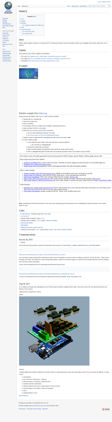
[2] (38, 220)
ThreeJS (88, 372)
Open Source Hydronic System (63, 229)
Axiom (46, 214)
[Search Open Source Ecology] (99, 6)
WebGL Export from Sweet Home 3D (32, 227)
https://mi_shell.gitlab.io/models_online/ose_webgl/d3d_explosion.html (48, 58)
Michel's (44, 130)
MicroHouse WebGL (27, 223)
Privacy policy (22, 408)
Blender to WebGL (52, 220)
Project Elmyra (25, 214)
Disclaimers (45, 408)
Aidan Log (43, 113)
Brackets (47, 372)
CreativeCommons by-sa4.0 (39, 405)
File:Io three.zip (23, 395)
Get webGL (24, 216)
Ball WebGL (24, 225)
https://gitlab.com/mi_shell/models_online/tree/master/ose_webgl (46, 56)
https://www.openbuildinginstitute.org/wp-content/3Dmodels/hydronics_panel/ (41, 254)
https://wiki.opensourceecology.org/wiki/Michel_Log (43, 61)
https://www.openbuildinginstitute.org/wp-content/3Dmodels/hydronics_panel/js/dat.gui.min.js (46, 274)
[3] (37, 229)
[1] (42, 218)
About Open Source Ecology (34, 408)
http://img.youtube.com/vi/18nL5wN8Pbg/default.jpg (43, 135)
